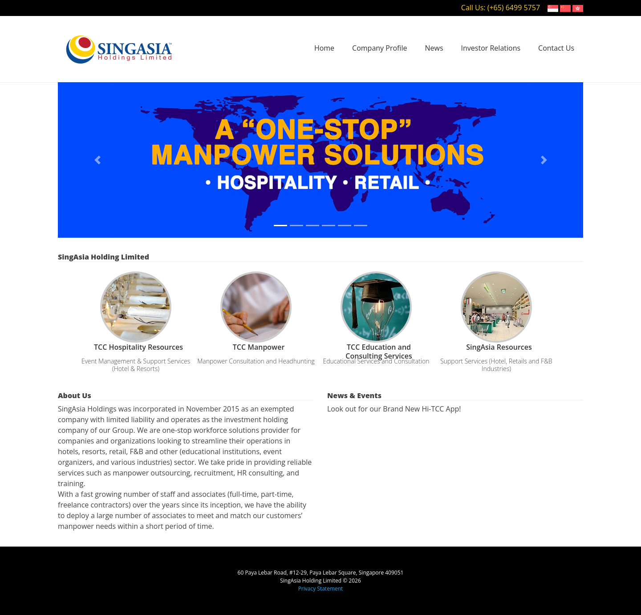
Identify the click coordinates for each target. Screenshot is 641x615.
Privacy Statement (320, 588)
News (434, 48)
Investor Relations (491, 48)
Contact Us (556, 48)
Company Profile (379, 48)
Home (324, 48)
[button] (97, 160)
